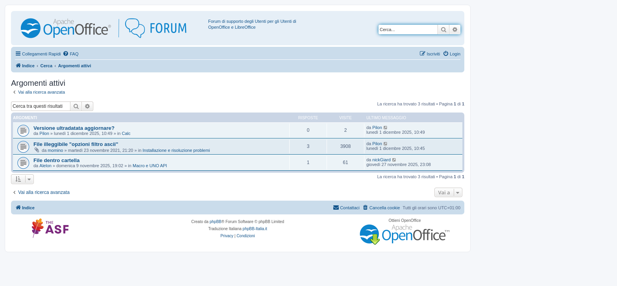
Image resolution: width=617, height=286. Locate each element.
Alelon (45, 165)
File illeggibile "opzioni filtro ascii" (75, 144)
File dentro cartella (56, 160)
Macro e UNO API (150, 165)
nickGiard (381, 159)
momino (55, 150)
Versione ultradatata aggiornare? (74, 128)
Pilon (44, 133)
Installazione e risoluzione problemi (176, 150)
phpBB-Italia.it (255, 229)
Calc (126, 133)
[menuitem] (70, 54)
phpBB (216, 222)
